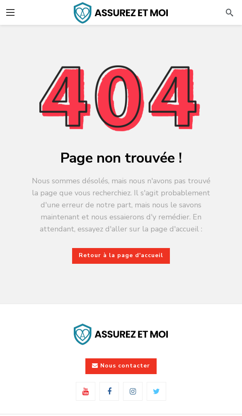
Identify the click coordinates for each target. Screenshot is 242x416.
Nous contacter (121, 366)
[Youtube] (85, 391)
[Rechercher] (229, 12)
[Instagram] (133, 391)
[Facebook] (109, 391)
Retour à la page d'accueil (121, 255)
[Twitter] (156, 391)
